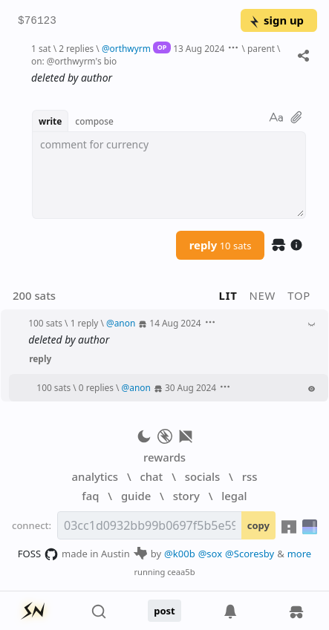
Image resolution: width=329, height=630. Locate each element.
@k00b (179, 553)
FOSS (38, 554)
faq (90, 495)
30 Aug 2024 (190, 387)
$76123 (37, 21)
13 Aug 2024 (198, 48)
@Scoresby (249, 553)
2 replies (76, 48)
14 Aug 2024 (175, 323)
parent (261, 48)
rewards (164, 457)
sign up (276, 20)
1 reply (85, 323)
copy (258, 525)
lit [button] (228, 295)
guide (136, 495)
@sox (210, 553)
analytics (95, 476)
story (186, 495)
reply (220, 244)
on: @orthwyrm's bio (74, 61)
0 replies (96, 387)
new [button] (263, 295)
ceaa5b (181, 571)
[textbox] (169, 175)
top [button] (298, 295)
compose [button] (94, 121)
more (299, 553)
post (164, 610)
